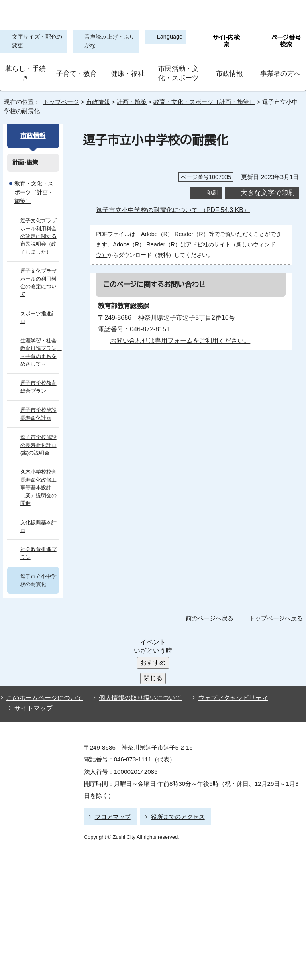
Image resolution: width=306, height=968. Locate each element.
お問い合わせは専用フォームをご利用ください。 (177, 336)
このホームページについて (42, 629)
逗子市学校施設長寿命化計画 (38, 401)
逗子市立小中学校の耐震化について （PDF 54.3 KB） (177, 206)
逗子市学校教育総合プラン (38, 374)
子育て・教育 (76, 71)
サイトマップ (31, 637)
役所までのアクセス (174, 744)
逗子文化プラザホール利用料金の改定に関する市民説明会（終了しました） (38, 223)
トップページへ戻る (277, 605)
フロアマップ (111, 744)
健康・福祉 (127, 71)
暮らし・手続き (25, 71)
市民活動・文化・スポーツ (178, 72)
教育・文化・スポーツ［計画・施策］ (196, 98)
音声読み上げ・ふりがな (104, 41)
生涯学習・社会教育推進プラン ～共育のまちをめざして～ (39, 339)
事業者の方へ (281, 71)
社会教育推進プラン (38, 540)
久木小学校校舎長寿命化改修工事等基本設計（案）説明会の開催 (38, 474)
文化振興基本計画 (38, 513)
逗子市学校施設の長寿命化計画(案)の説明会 (38, 432)
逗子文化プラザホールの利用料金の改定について (38, 270)
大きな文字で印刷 (268, 188)
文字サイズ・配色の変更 (35, 41)
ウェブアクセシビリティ (225, 629)
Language (166, 37)
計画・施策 (130, 98)
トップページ (58, 98)
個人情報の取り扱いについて (137, 629)
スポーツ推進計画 (37, 304)
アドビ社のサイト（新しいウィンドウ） (220, 240)
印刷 (212, 188)
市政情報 (229, 71)
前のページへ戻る (211, 605)
